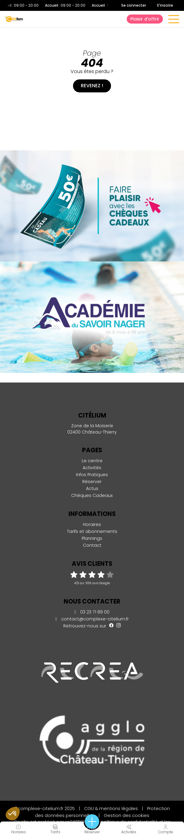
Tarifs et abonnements (92, 531)
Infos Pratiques (92, 475)
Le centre (92, 461)
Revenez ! (92, 85)
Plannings (92, 538)
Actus (92, 488)
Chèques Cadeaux (92, 495)
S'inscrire (165, 5)
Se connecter (133, 5)
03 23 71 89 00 (92, 612)
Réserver (92, 482)
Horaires (92, 524)
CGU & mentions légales (111, 809)
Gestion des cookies (126, 815)
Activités (92, 468)
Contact (92, 545)
